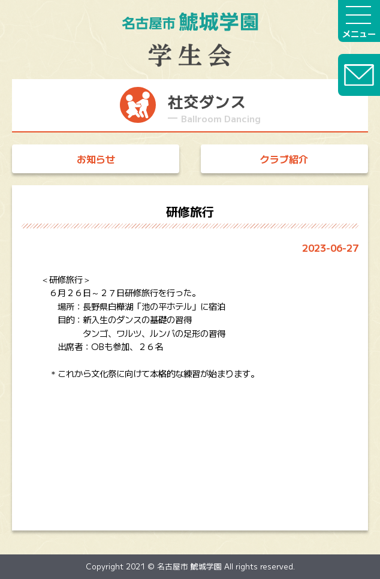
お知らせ (96, 159)
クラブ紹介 (284, 159)
